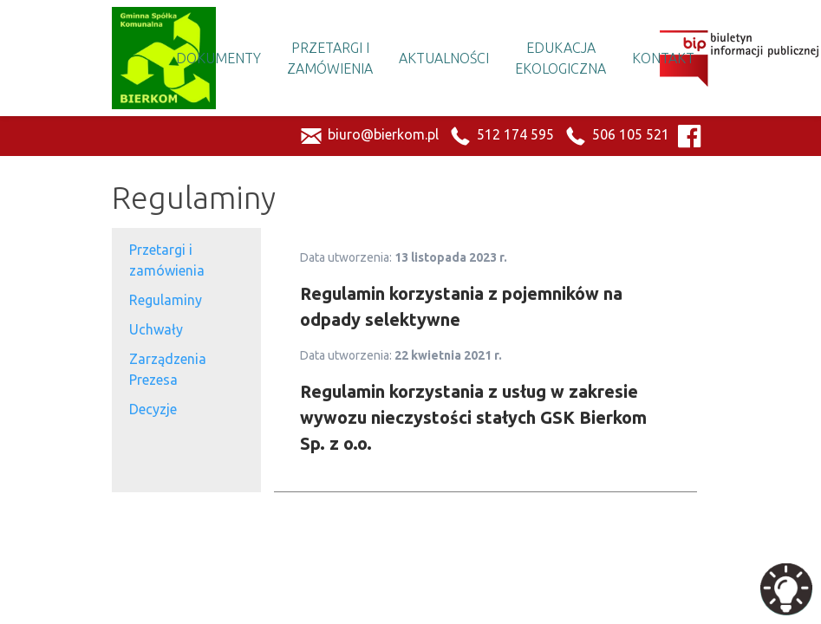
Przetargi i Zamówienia (330, 58)
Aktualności (444, 58)
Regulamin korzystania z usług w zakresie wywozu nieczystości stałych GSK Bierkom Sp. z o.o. (473, 417)
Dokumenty (218, 58)
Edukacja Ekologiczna (560, 58)
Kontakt (663, 58)
